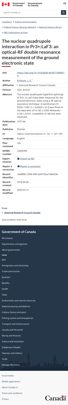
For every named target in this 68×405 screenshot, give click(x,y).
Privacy (5, 399)
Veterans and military (12, 353)
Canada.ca (7, 22)
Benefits (6, 283)
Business (6, 277)
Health (5, 289)
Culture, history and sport (14, 312)
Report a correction (29, 166)
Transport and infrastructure (15, 324)
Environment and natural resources (19, 300)
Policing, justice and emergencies (17, 318)
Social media (8, 375)
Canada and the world (12, 329)
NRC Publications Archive (16, 32)
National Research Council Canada (22, 212)
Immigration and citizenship (15, 265)
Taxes (4, 294)
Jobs (4, 259)
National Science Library (50, 27)
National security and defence (16, 306)
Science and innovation (26, 22)
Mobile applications (11, 381)
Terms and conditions (12, 393)
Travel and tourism (11, 271)
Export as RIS (25, 158)
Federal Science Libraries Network (20, 27)
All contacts (7, 238)
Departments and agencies (14, 244)
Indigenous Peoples (11, 347)
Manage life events (11, 364)
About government (11, 249)
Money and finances (11, 335)
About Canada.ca (10, 387)
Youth (4, 359)
